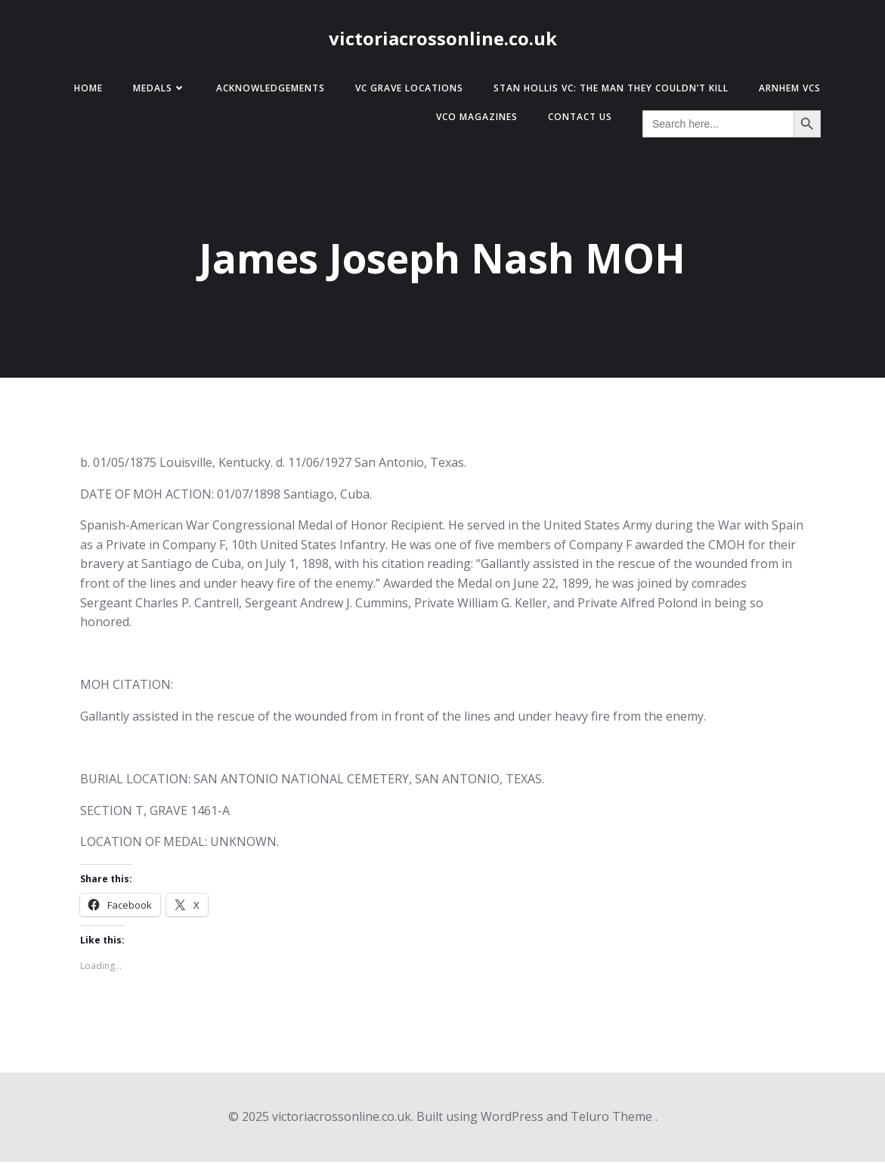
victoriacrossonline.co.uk (443, 39)
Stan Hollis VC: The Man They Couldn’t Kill (607, 90)
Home (84, 90)
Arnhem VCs (786, 90)
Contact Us (576, 119)
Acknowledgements (266, 90)
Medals (155, 90)
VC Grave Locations (405, 90)
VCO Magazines (473, 119)
